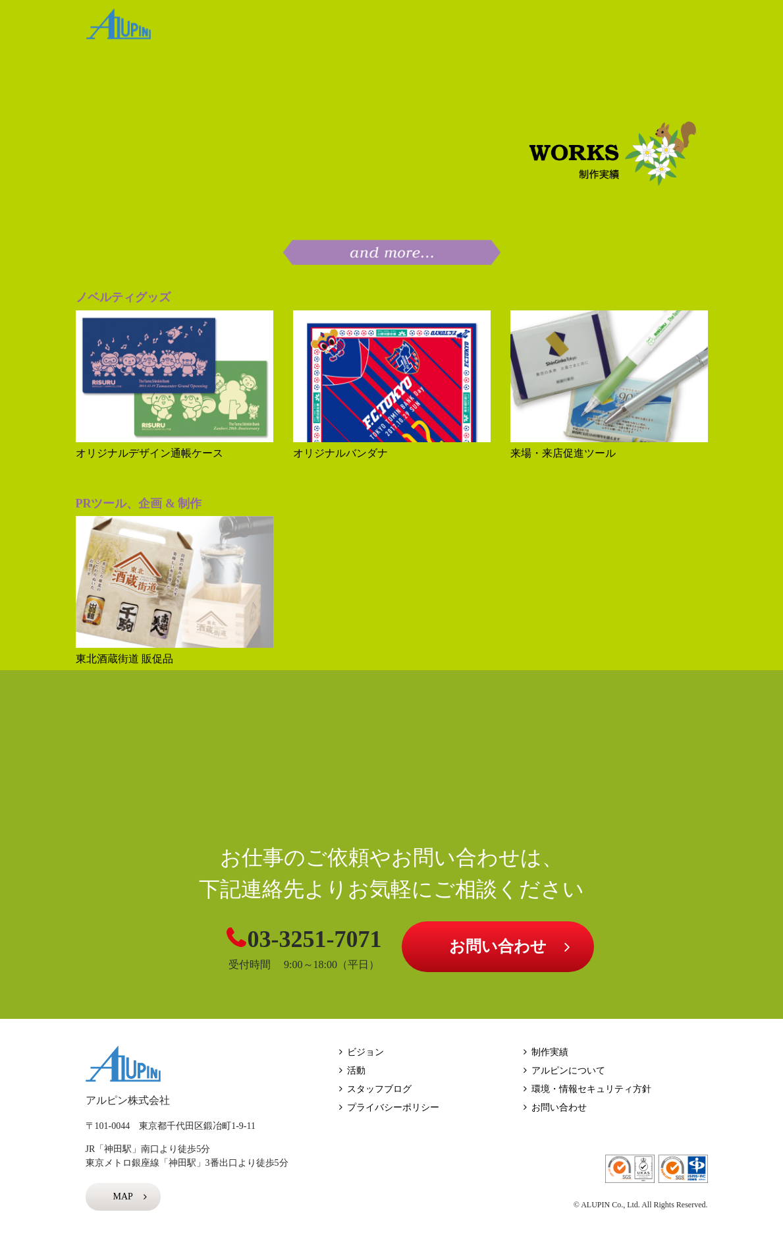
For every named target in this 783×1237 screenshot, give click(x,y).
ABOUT (583, 29)
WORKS (398, 29)
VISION (304, 29)
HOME (211, 29)
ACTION (486, 29)
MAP (123, 1196)
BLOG (667, 29)
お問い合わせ (498, 946)
